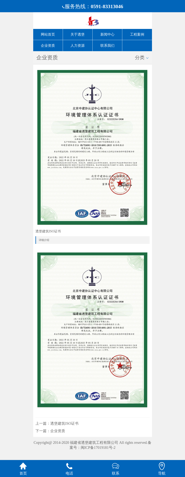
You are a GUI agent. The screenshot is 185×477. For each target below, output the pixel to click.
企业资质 (57, 431)
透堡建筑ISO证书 (64, 423)
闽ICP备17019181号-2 (98, 447)
